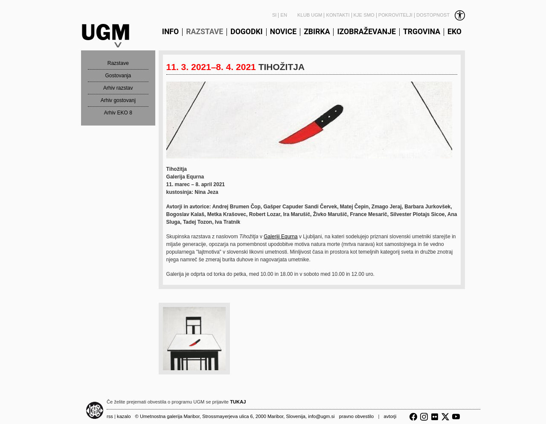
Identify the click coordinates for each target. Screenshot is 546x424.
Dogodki (246, 32)
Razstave (204, 32)
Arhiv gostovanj (118, 100)
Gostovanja (118, 76)
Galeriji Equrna (280, 237)
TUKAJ (238, 401)
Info (170, 32)
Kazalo (124, 416)
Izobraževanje (366, 32)
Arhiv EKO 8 (118, 113)
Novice (283, 32)
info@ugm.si (321, 416)
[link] (440, 15)
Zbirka (317, 32)
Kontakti (337, 15)
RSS (110, 416)
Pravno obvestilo (356, 416)
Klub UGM (309, 15)
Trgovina (421, 32)
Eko (454, 32)
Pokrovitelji (395, 15)
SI (274, 15)
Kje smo (364, 15)
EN (283, 15)
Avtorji (389, 416)
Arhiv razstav (118, 88)
